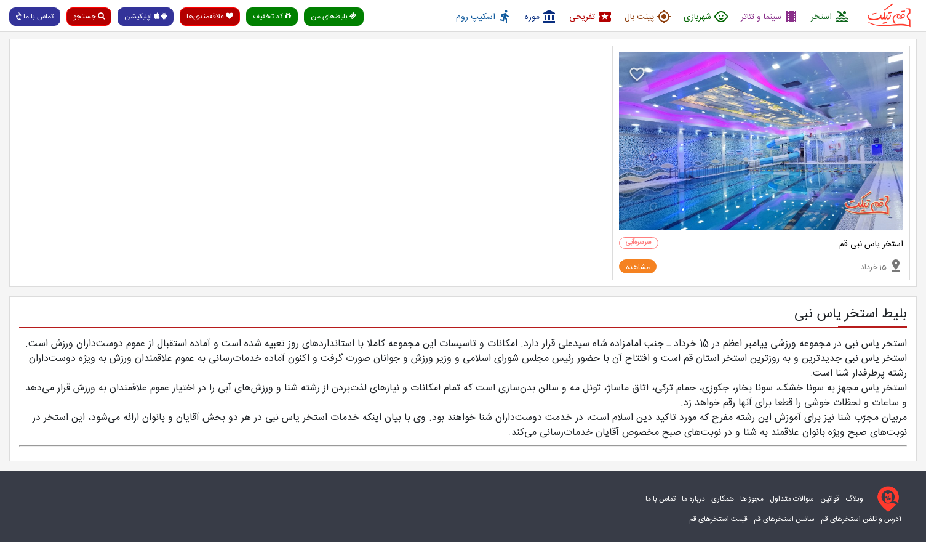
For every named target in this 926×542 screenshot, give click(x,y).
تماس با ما (34, 16)
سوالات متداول (792, 498)
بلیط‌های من (334, 16)
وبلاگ (854, 498)
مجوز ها (752, 498)
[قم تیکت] (885, 499)
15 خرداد (882, 265)
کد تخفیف (272, 16)
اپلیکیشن (145, 16)
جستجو (89, 16)
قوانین (829, 498)
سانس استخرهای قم (784, 519)
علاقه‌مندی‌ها (209, 16)
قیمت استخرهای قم (718, 519)
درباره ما (693, 498)
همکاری (722, 498)
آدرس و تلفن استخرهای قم (861, 519)
